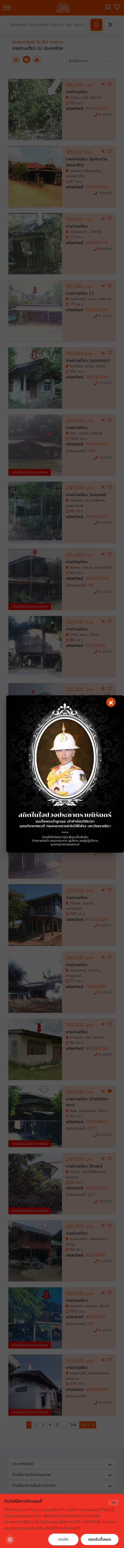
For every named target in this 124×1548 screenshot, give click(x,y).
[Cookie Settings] (10, 1539)
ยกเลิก (63, 1539)
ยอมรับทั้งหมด (99, 1539)
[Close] (111, 702)
